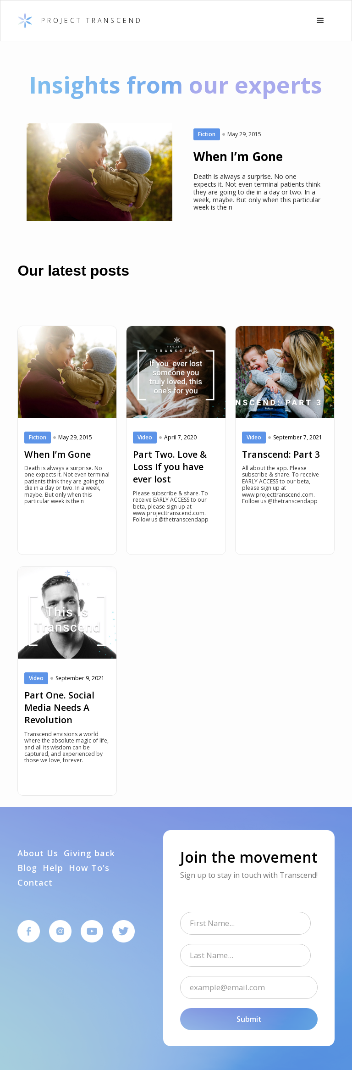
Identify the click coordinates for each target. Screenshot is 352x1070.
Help (53, 868)
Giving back (89, 853)
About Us (37, 853)
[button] (320, 20)
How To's (89, 868)
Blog (27, 868)
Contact (35, 883)
